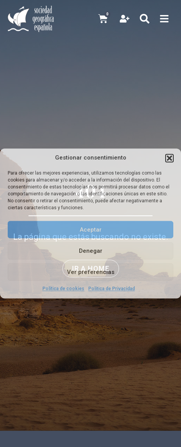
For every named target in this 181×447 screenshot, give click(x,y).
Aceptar (91, 229)
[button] (169, 158)
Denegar (90, 250)
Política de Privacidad (111, 288)
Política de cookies (63, 288)
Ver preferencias (90, 272)
